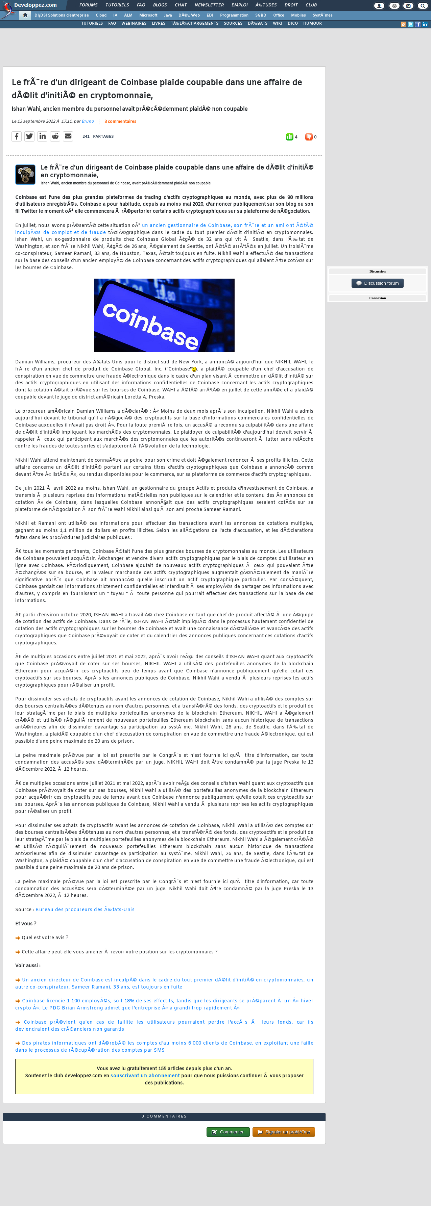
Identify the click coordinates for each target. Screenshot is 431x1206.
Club (311, 5)
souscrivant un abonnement (145, 1076)
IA (115, 15)
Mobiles (298, 15)
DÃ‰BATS (257, 23)
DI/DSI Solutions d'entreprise (61, 15)
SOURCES (233, 23)
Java (168, 15)
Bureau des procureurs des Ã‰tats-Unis (85, 910)
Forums (88, 5)
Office (278, 15)
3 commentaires (120, 122)
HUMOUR (312, 23)
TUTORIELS (92, 23)
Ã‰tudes (266, 5)
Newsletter (209, 5)
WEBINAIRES (133, 23)
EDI (210, 15)
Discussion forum (377, 283)
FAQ (141, 5)
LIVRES (158, 23)
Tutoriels (117, 5)
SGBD (260, 15)
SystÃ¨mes (323, 15)
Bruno (87, 121)
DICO (293, 23)
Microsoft (148, 15)
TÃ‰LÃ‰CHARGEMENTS (194, 23)
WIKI (277, 23)
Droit (291, 5)
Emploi (239, 5)
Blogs (159, 5)
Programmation (234, 15)
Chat (180, 5)
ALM (128, 15)
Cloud (101, 15)
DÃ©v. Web (189, 15)
